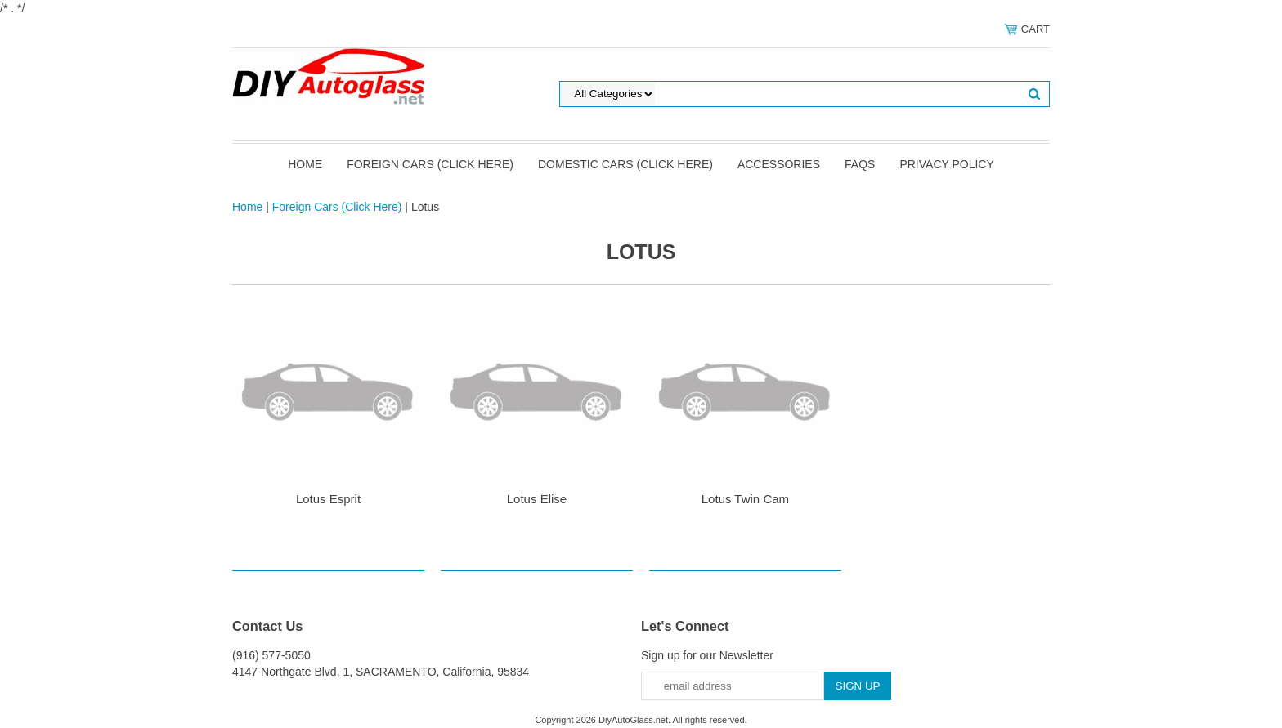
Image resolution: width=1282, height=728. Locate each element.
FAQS (860, 164)
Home (305, 164)
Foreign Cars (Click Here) (430, 164)
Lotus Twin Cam (745, 499)
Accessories (778, 164)
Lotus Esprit (328, 499)
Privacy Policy (946, 164)
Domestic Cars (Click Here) (625, 164)
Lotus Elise (537, 499)
